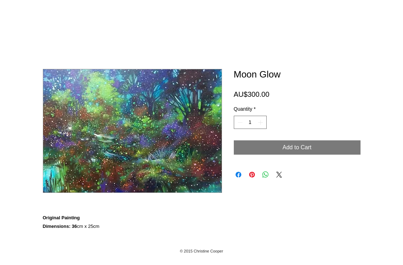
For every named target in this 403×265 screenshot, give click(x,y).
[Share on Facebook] (238, 174)
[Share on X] (279, 174)
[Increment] (261, 122)
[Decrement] (239, 122)
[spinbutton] (250, 122)
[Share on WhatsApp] (265, 174)
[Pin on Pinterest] (252, 174)
